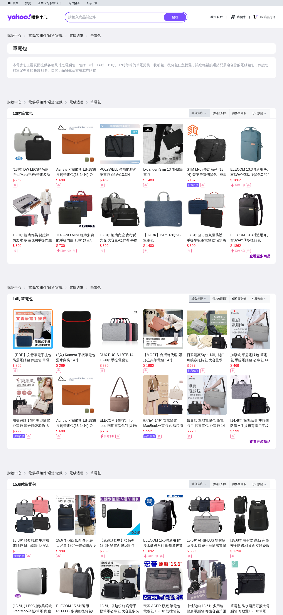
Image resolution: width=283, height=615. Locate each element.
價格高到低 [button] (239, 113)
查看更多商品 (259, 256)
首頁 (15, 3)
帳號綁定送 (268, 17)
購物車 (241, 17)
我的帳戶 (217, 17)
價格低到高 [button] (219, 113)
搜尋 (175, 17)
